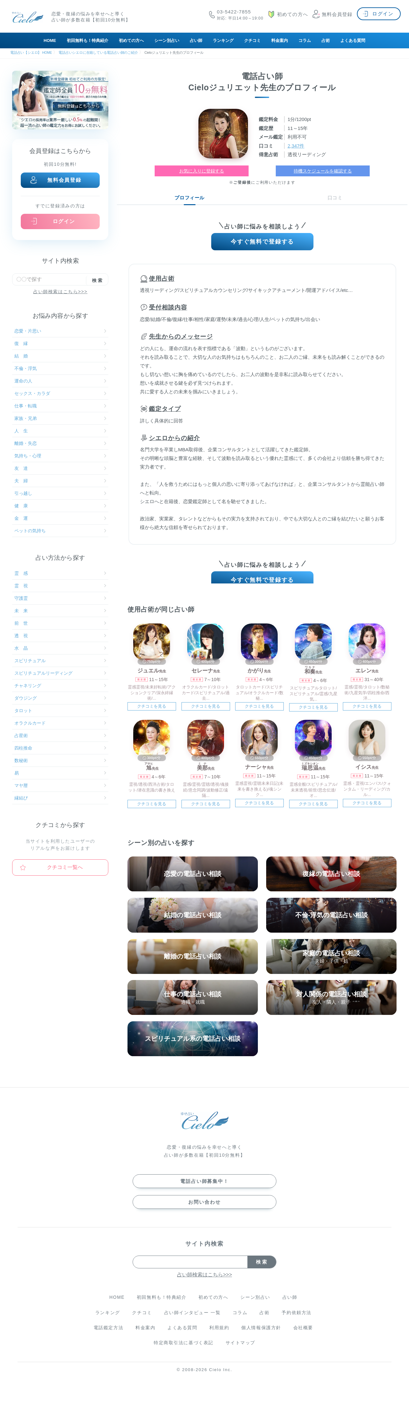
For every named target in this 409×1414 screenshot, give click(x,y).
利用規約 (220, 1337)
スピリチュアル (60, 660)
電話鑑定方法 (107, 1337)
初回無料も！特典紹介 (87, 40)
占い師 (196, 40)
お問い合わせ (204, 1210)
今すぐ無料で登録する (262, 243)
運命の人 (60, 380)
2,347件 (296, 145)
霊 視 (60, 585)
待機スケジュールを (323, 170)
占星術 (60, 735)
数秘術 (60, 760)
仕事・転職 (60, 405)
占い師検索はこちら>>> (60, 291)
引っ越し (60, 493)
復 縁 (60, 343)
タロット (60, 710)
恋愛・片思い (60, 330)
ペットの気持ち (60, 530)
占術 (325, 40)
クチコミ (252, 40)
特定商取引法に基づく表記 (183, 1352)
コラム (304, 40)
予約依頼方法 (298, 1321)
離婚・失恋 (60, 443)
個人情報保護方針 (262, 1337)
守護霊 (60, 598)
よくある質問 (352, 40)
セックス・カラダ (60, 393)
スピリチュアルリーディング (60, 673)
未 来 (60, 610)
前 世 (60, 623)
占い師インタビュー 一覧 (192, 1321)
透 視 (60, 635)
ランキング (223, 40)
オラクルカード (60, 723)
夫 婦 (60, 480)
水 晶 (60, 648)
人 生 (60, 430)
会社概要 (305, 1337)
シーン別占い (166, 40)
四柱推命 (60, 748)
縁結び (60, 797)
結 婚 (60, 355)
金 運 (60, 518)
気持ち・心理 (60, 455)
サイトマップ (241, 1352)
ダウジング (60, 698)
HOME (50, 40)
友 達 (60, 468)
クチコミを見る (151, 712)
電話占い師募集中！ (204, 1190)
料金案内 (279, 40)
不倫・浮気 (60, 368)
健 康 (60, 505)
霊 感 (60, 573)
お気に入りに (201, 170)
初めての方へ (131, 40)
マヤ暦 (60, 785)
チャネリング (60, 685)
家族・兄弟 (60, 418)
